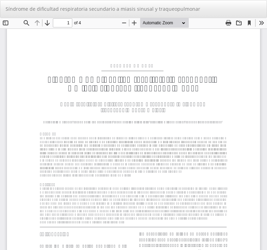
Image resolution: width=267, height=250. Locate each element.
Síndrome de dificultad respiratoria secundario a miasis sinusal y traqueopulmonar (103, 9)
